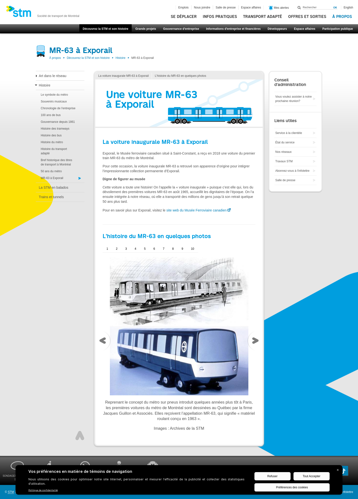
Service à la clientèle (288, 133)
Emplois (183, 7)
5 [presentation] (145, 248)
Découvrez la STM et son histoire (105, 29)
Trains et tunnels (51, 197)
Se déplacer (184, 17)
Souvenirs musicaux (54, 101)
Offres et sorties (307, 17)
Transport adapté (262, 17)
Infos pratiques (220, 17)
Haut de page (79, 435)
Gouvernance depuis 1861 (58, 122)
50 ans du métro (51, 171)
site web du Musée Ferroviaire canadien (196, 210)
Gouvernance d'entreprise (181, 29)
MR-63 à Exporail (52, 178)
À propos (342, 17)
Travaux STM (284, 161)
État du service (284, 142)
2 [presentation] (117, 248)
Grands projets (145, 29)
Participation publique (337, 29)
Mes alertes (279, 8)
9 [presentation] (182, 248)
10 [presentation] (192, 248)
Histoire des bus (51, 135)
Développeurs (277, 29)
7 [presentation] (163, 248)
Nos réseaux (283, 152)
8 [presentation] (173, 248)
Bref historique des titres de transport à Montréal (56, 162)
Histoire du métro (52, 142)
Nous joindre (202, 7)
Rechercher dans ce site (299, 7)
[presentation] (104, 342)
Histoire (120, 58)
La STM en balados (53, 187)
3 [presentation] (126, 248)
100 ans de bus (51, 115)
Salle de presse (226, 7)
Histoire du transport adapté (54, 151)
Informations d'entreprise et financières (233, 29)
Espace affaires (304, 29)
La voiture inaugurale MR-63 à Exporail (123, 76)
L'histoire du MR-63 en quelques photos (180, 76)
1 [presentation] (107, 248)
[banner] (42, 13)
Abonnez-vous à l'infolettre (292, 170)
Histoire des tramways (55, 128)
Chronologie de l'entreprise (58, 108)
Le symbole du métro (54, 94)
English (348, 7)
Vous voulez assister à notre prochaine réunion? (293, 99)
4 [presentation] (135, 248)
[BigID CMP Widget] (179, 481)
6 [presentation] (154, 248)
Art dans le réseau (52, 76)
